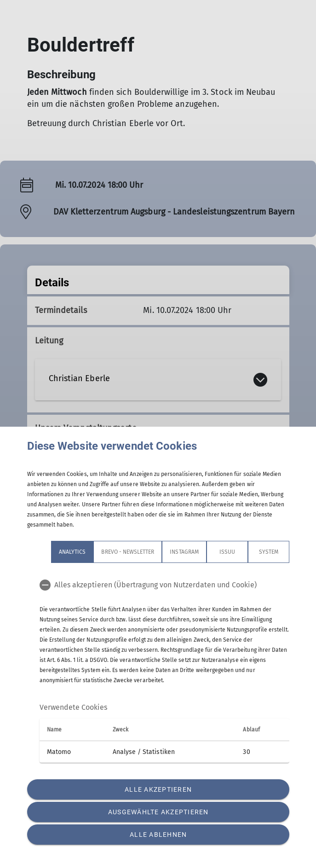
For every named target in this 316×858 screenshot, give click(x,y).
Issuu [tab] (227, 552)
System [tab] (268, 552)
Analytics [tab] (72, 552)
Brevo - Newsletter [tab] (127, 552)
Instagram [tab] (184, 552)
